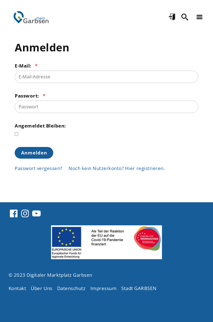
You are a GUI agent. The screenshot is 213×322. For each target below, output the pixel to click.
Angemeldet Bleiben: (40, 126)
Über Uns (41, 288)
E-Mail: (23, 66)
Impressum (103, 288)
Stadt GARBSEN (138, 288)
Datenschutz (71, 288)
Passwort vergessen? (38, 168)
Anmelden (34, 152)
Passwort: (27, 96)
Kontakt (17, 288)
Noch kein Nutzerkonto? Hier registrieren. (117, 168)
